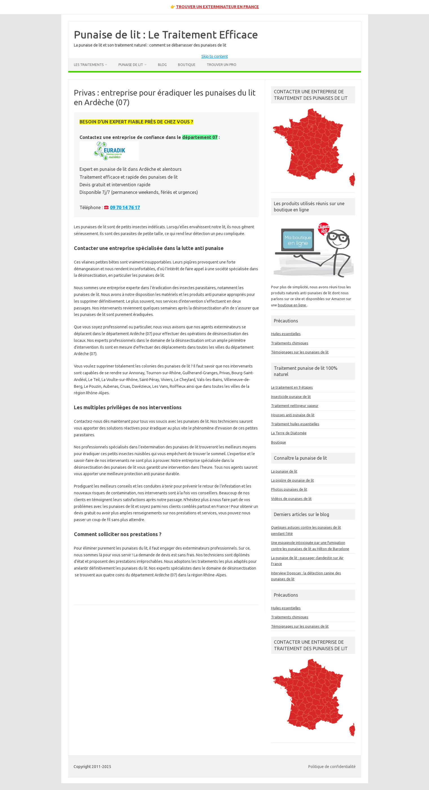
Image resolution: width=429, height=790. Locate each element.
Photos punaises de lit (289, 489)
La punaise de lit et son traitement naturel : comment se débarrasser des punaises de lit (150, 45)
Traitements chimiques (289, 343)
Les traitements (89, 65)
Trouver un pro (221, 65)
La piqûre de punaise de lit (292, 480)
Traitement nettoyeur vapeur (294, 406)
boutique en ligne (292, 305)
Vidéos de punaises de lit (291, 499)
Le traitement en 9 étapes (292, 387)
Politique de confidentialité (332, 766)
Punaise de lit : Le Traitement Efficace (166, 34)
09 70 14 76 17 (125, 207)
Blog (162, 65)
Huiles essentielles (286, 334)
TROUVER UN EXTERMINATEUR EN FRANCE (217, 7)
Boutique (186, 65)
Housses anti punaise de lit (292, 415)
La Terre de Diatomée (289, 433)
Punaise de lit (130, 65)
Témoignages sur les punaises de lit (300, 352)
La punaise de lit (284, 471)
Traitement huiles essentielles (295, 424)
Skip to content (214, 56)
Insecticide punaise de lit (291, 397)
